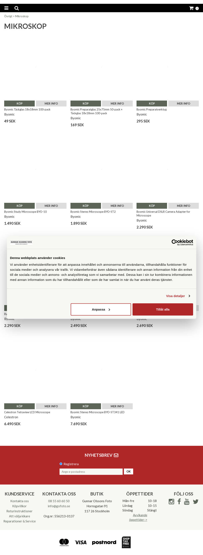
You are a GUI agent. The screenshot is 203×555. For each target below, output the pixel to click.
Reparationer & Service (19, 521)
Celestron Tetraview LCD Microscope (27, 412)
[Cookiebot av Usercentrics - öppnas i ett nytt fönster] (174, 242)
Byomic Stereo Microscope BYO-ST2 (93, 211)
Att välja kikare (19, 516)
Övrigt (8, 16)
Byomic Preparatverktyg (152, 109)
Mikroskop (22, 16)
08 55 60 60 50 (59, 501)
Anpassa (101, 309)
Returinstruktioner (19, 511)
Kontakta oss (19, 501)
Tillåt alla (163, 309)
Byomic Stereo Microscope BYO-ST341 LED (97, 412)
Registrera (71, 464)
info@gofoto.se (59, 506)
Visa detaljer (175, 296)
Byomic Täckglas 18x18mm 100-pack (27, 109)
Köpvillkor (19, 506)
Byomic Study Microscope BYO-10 (25, 211)
